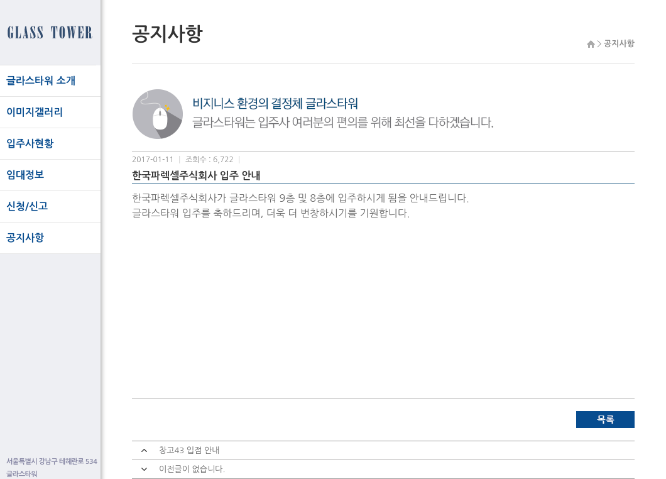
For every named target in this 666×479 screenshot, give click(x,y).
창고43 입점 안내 (189, 450)
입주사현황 (29, 143)
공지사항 (25, 238)
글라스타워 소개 (40, 80)
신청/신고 (27, 206)
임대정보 (25, 175)
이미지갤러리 (34, 112)
